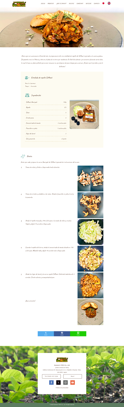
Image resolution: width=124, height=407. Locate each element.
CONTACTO (96, 3)
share (45, 334)
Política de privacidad (62, 387)
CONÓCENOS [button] (79, 3)
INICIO (43, 3)
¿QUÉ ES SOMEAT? (61, 3)
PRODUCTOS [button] (51, 3)
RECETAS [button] (71, 3)
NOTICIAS (88, 3)
